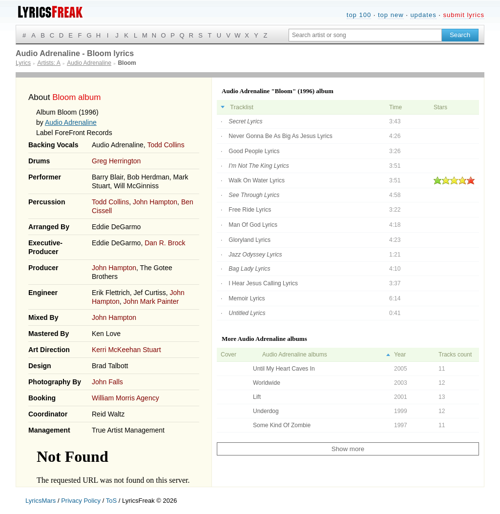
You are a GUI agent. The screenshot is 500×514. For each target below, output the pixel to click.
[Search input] (365, 35)
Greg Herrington (116, 161)
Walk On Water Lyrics (257, 180)
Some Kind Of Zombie (282, 425)
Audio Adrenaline (71, 122)
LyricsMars (40, 500)
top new (391, 15)
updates (423, 15)
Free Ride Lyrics (250, 209)
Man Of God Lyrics (253, 224)
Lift (257, 397)
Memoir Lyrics (247, 298)
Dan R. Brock (165, 243)
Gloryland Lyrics (250, 240)
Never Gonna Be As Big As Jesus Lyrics (280, 136)
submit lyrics (463, 15)
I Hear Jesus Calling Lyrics (263, 283)
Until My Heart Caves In (284, 368)
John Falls (107, 382)
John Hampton (155, 202)
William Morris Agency (125, 398)
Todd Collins (165, 145)
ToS (111, 500)
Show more (348, 449)
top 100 (359, 15)
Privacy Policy (81, 500)
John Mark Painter (151, 301)
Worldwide (266, 382)
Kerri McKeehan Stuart (126, 350)
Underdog (266, 411)
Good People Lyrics (254, 151)
